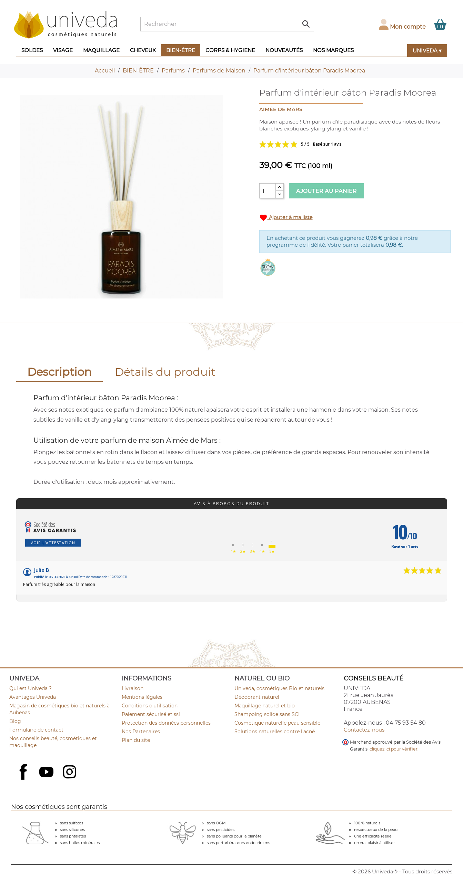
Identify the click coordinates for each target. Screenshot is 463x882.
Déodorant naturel (256, 697)
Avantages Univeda (32, 697)
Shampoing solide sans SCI (267, 714)
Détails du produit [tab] (165, 372)
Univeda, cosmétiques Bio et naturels (279, 688)
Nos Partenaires (141, 731)
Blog (15, 721)
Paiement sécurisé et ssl (151, 714)
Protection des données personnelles (166, 723)
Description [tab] (59, 372)
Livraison (132, 688)
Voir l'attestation (53, 542)
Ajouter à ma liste (286, 218)
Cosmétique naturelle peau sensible (277, 723)
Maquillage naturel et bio (264, 706)
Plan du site (136, 740)
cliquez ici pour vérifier (393, 749)
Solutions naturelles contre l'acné (274, 731)
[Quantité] (267, 190)
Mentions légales (142, 697)
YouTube (47, 772)
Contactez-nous (364, 729)
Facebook (24, 779)
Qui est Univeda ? (30, 688)
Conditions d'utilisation (150, 706)
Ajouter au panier (326, 191)
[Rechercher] (227, 24)
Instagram (70, 772)
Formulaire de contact (36, 730)
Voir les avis (328, 144)
